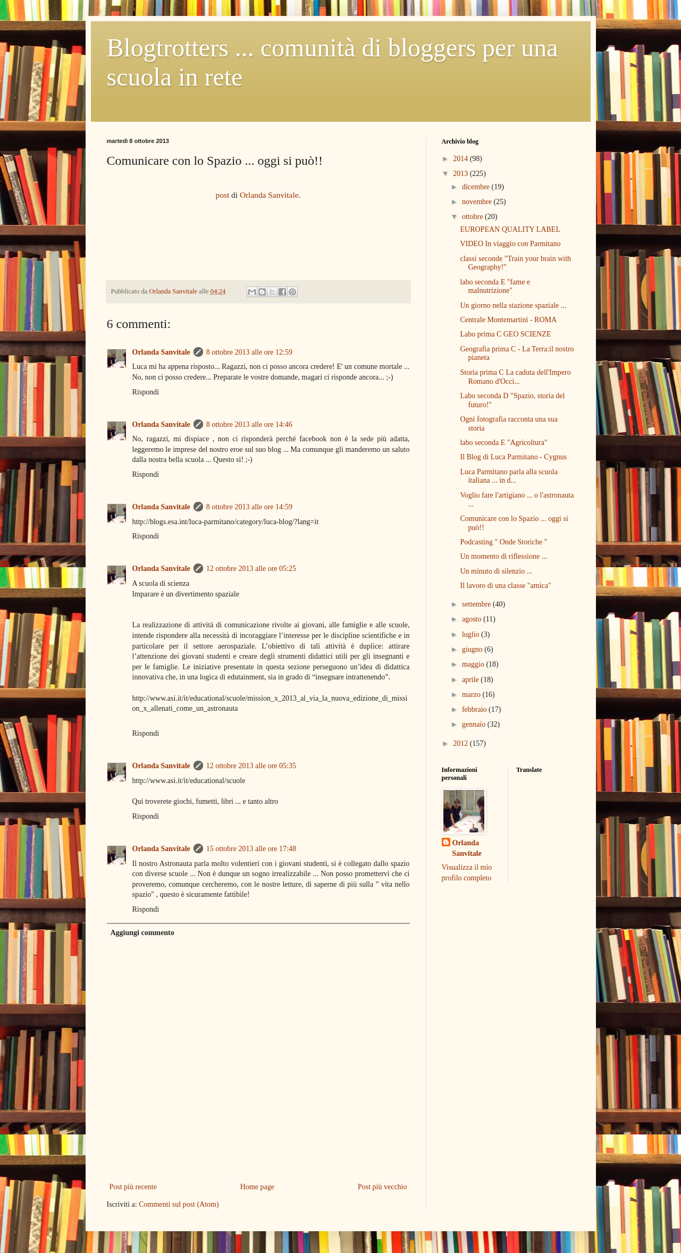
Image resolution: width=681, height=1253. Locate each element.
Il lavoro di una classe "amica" (505, 586)
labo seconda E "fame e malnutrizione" (495, 286)
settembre (477, 604)
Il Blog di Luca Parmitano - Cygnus (513, 457)
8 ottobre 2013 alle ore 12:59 (249, 352)
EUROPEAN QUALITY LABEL (510, 229)
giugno (473, 649)
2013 (461, 174)
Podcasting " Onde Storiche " (503, 542)
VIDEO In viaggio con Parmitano (510, 244)
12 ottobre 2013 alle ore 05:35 (251, 766)
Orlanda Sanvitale (269, 194)
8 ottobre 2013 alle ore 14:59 (249, 507)
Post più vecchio (382, 1187)
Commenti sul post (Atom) (179, 1204)
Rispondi (145, 392)
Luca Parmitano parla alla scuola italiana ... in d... (508, 476)
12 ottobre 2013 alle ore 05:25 (251, 569)
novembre (477, 202)
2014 (461, 159)
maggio (474, 664)
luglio (471, 634)
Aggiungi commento (142, 933)
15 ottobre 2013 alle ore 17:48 (251, 849)
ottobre (473, 217)
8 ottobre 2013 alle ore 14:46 (249, 424)
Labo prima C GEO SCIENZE (505, 334)
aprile (471, 680)
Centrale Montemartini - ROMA (508, 320)
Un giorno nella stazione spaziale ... (513, 305)
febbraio (475, 709)
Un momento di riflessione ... (503, 556)
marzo (472, 695)
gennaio (474, 724)
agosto (472, 619)
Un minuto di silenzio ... (496, 571)
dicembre (477, 187)
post (223, 194)
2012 (461, 743)
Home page (257, 1187)
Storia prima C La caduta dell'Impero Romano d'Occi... (515, 376)
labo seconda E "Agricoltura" (503, 443)
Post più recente (133, 1187)
